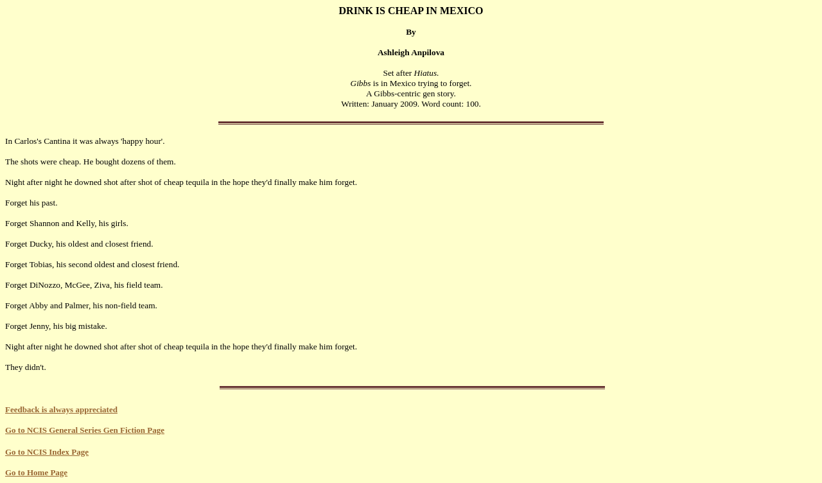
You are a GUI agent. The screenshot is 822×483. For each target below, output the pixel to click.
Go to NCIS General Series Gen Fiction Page (84, 430)
